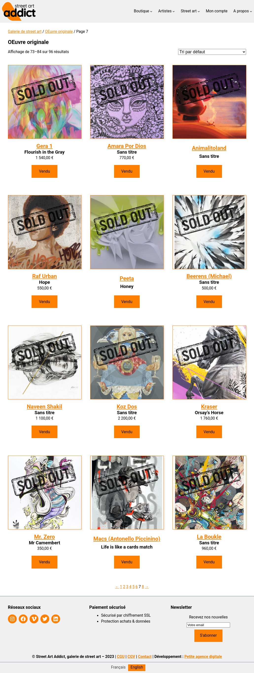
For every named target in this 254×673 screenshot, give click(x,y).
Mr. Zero (44, 536)
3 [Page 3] (127, 587)
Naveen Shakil (44, 406)
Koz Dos (127, 406)
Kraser (209, 406)
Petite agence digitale (203, 656)
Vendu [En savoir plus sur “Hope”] (44, 301)
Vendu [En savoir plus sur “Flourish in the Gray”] (44, 171)
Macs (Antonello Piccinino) (126, 538)
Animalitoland (209, 148)
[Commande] (212, 52)
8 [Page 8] (143, 587)
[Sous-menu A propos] (251, 11)
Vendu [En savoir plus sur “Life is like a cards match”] (126, 562)
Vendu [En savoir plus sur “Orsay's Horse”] (209, 431)
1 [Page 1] (121, 587)
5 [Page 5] (133, 587)
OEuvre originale (59, 31)
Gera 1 (44, 146)
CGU (121, 656)
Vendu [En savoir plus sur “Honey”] (126, 301)
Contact (145, 656)
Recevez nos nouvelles (208, 617)
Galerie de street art (25, 31)
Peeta (127, 278)
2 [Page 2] (124, 587)
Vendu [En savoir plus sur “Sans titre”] (126, 171)
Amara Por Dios (126, 146)
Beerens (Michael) (209, 276)
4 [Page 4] (130, 587)
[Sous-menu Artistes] (173, 11)
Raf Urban (44, 276)
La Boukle (209, 536)
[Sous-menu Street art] (199, 11)
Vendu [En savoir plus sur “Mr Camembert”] (44, 562)
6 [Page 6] (136, 587)
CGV (131, 656)
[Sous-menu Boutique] (151, 11)
